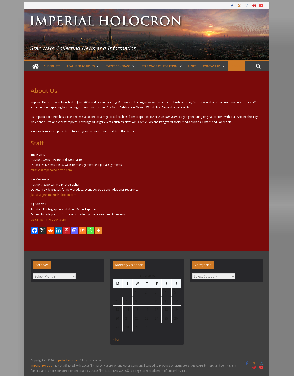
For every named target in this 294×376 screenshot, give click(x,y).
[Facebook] (34, 230)
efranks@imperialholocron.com (51, 170)
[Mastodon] (74, 230)
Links (192, 66)
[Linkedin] (58, 230)
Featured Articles (81, 66)
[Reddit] (50, 230)
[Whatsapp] (90, 230)
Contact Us (212, 66)
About (236, 66)
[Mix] (82, 230)
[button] (97, 66)
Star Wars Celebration (159, 66)
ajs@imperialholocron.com (48, 219)
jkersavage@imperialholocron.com (53, 195)
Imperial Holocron (42, 365)
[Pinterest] (66, 230)
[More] (98, 230)
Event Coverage (118, 66)
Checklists (52, 66)
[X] (42, 230)
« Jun (116, 339)
